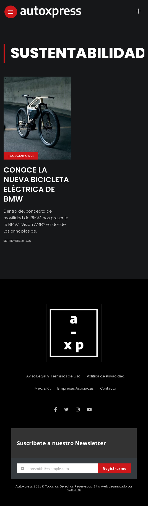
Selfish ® (74, 490)
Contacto (108, 388)
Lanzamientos (20, 156)
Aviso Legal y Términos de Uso (53, 376)
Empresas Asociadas (75, 388)
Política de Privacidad (105, 376)
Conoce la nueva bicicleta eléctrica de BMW (36, 184)
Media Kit (43, 388)
